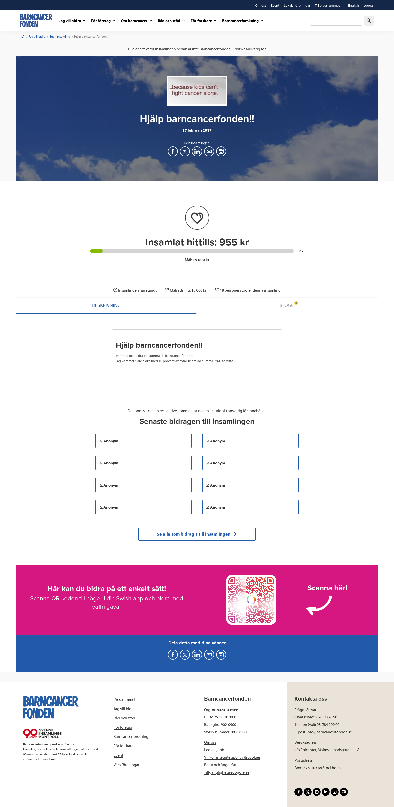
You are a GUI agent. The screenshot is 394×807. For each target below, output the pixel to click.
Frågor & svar (305, 709)
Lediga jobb (214, 749)
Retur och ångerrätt (220, 764)
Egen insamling (60, 36)
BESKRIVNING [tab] (106, 305)
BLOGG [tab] (289, 304)
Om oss (210, 742)
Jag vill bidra (37, 36)
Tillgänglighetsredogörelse (226, 772)
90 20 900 (239, 731)
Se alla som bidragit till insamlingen (197, 534)
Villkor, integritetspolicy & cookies (232, 757)
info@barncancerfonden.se (329, 731)
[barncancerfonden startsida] (36, 20)
